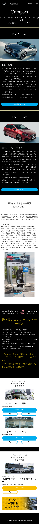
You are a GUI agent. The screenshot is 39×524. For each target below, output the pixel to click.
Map (10, 413)
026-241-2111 (19, 410)
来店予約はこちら (19, 104)
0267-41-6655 (19, 488)
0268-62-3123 (19, 438)
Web (29, 413)
